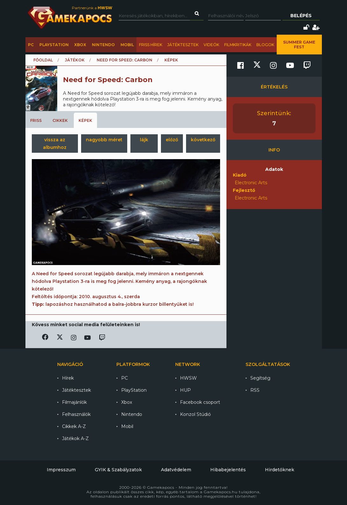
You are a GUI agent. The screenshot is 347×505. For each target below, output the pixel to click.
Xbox (80, 44)
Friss (36, 120)
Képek (85, 120)
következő (203, 140)
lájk (144, 140)
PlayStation (54, 44)
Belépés (301, 15)
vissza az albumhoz (54, 143)
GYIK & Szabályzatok (118, 470)
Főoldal (43, 60)
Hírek (68, 378)
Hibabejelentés (228, 470)
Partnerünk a (92, 7)
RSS (255, 390)
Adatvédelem (176, 470)
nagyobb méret (104, 140)
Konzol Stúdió (195, 414)
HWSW (188, 378)
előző (172, 140)
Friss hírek (150, 44)
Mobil (127, 44)
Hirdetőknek (279, 470)
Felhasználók (76, 414)
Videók (211, 44)
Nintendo (103, 44)
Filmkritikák (237, 44)
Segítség (260, 378)
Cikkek (60, 120)
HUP (185, 390)
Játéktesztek (182, 44)
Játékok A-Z (75, 438)
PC (31, 44)
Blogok (265, 44)
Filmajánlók (74, 402)
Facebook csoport (200, 402)
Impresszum (61, 470)
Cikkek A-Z (74, 426)
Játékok (75, 60)
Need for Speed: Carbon (124, 60)
